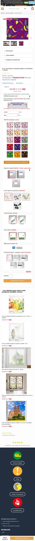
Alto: (5, 115)
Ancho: (6, 112)
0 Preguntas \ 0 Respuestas (8, 435)
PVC (14, 247)
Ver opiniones (20, 83)
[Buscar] (17, 8)
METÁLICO (19, 247)
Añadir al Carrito (21, 538)
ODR (3, 532)
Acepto (26, 2)
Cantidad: (6, 275)
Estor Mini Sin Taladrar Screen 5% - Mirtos (12, 369)
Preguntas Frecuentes (8, 83)
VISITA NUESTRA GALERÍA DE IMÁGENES (16, 162)
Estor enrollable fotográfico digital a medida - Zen (14, 343)
